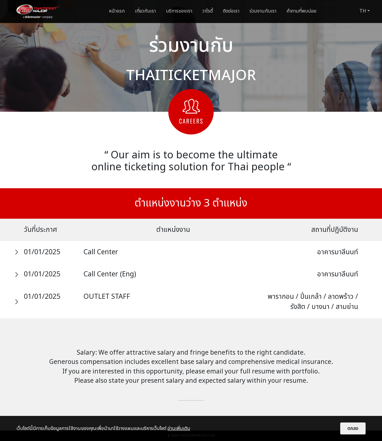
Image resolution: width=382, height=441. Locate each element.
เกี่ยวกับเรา (145, 11)
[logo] (37, 11)
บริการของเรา (179, 11)
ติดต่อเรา (231, 11)
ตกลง (352, 428)
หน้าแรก (117, 11)
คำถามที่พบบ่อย (301, 11)
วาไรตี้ (207, 11)
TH (362, 11)
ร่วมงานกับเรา (262, 11)
